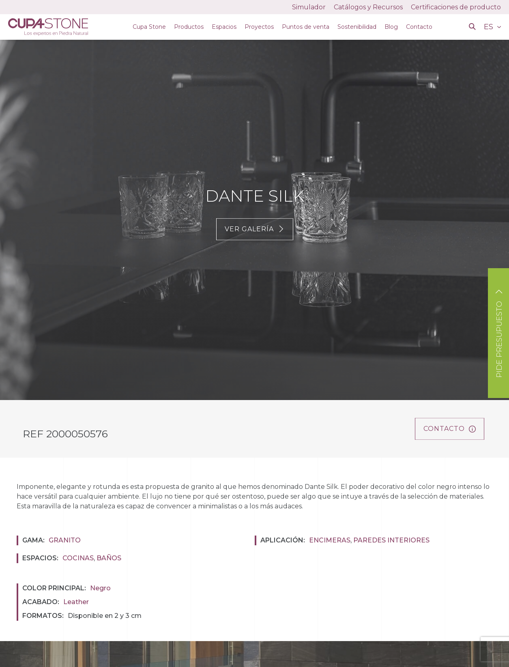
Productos (189, 26)
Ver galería (255, 229)
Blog (391, 26)
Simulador (309, 7)
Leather (76, 602)
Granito (65, 540)
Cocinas (78, 558)
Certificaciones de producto (456, 7)
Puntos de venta (305, 26)
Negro (100, 588)
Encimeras (329, 540)
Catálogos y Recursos (368, 7)
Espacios (224, 26)
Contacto (419, 26)
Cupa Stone (149, 26)
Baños (109, 558)
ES (489, 26)
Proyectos (259, 26)
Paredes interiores (391, 540)
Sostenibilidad (356, 26)
